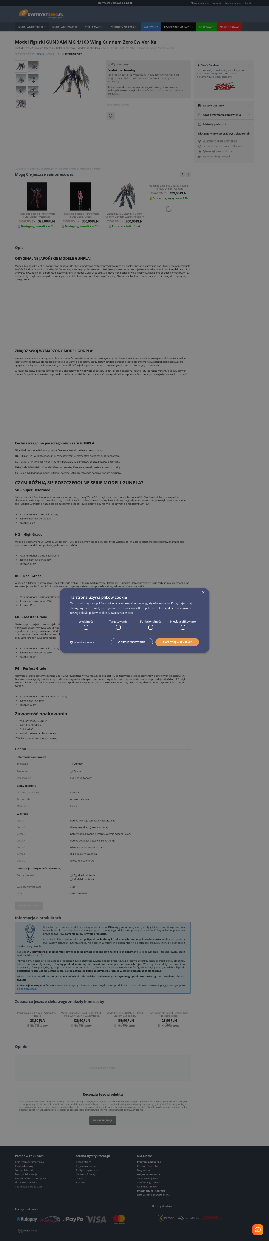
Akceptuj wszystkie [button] (177, 642)
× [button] (203, 592)
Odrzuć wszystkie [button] (131, 642)
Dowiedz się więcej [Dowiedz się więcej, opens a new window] (120, 612)
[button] (83, 642)
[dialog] (134, 620)
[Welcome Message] (257, 1229)
